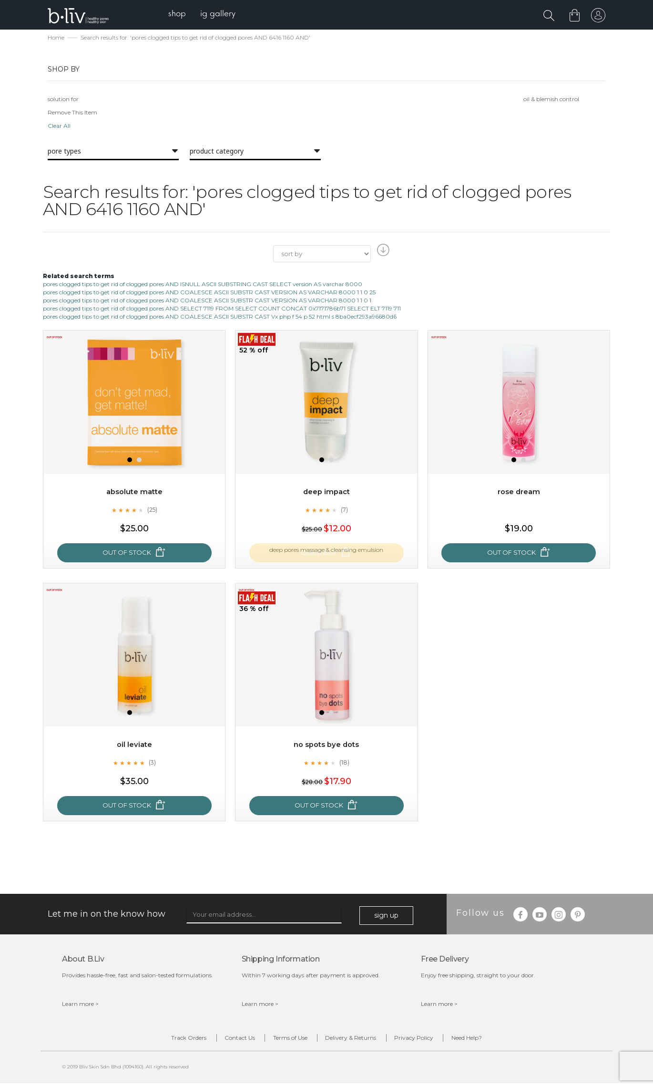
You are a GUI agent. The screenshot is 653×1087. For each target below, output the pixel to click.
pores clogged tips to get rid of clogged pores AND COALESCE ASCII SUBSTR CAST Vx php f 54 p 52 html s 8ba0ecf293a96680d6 (220, 317)
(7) (344, 510)
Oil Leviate (134, 745)
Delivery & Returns (356, 1040)
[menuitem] (183, 14)
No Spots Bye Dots (326, 745)
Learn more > (80, 1004)
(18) (344, 763)
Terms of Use (284, 1040)
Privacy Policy (431, 1040)
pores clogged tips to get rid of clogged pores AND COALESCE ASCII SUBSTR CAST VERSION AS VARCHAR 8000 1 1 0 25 (209, 293)
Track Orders (158, 1040)
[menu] (207, 14)
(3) (152, 763)
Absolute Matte (134, 492)
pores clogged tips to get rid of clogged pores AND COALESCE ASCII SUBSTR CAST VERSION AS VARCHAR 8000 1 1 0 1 (207, 301)
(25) (152, 510)
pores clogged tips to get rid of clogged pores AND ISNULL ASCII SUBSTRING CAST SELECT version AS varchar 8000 (202, 285)
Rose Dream (519, 492)
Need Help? (496, 1040)
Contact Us (221, 1040)
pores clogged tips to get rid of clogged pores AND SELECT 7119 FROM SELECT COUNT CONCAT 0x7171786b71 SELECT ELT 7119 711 (222, 309)
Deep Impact (326, 492)
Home (56, 38)
